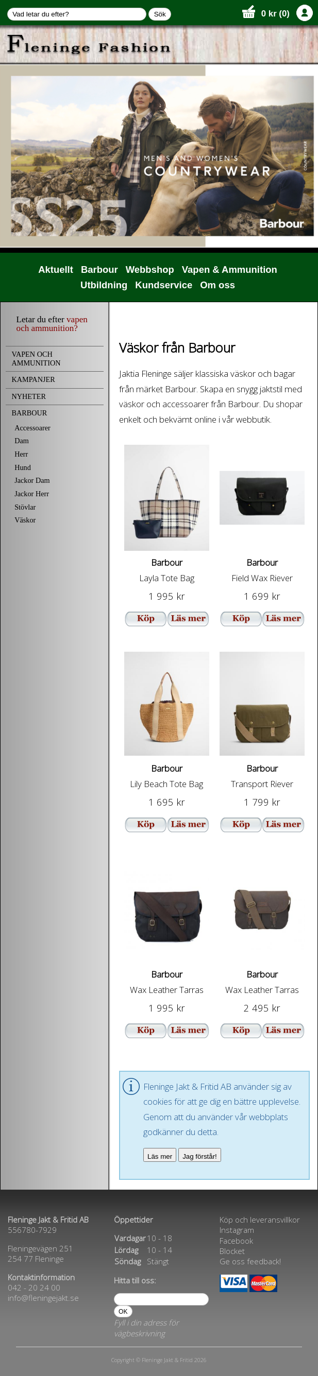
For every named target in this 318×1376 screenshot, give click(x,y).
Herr (21, 454)
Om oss (217, 285)
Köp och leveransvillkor (260, 1219)
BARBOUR (29, 413)
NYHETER (28, 396)
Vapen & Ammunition (229, 269)
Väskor (25, 520)
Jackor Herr (31, 494)
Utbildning (103, 285)
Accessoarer (32, 428)
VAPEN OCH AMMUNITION (35, 358)
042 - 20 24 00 (34, 1287)
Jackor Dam (32, 480)
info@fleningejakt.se (43, 1298)
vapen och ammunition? (52, 324)
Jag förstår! (199, 1156)
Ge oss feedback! (250, 1261)
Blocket (232, 1251)
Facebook (236, 1240)
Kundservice (163, 285)
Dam (21, 441)
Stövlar (25, 507)
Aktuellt (55, 269)
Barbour (99, 269)
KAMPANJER (33, 379)
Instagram (237, 1230)
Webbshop (150, 269)
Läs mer (159, 1156)
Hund (22, 467)
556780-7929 (32, 1230)
